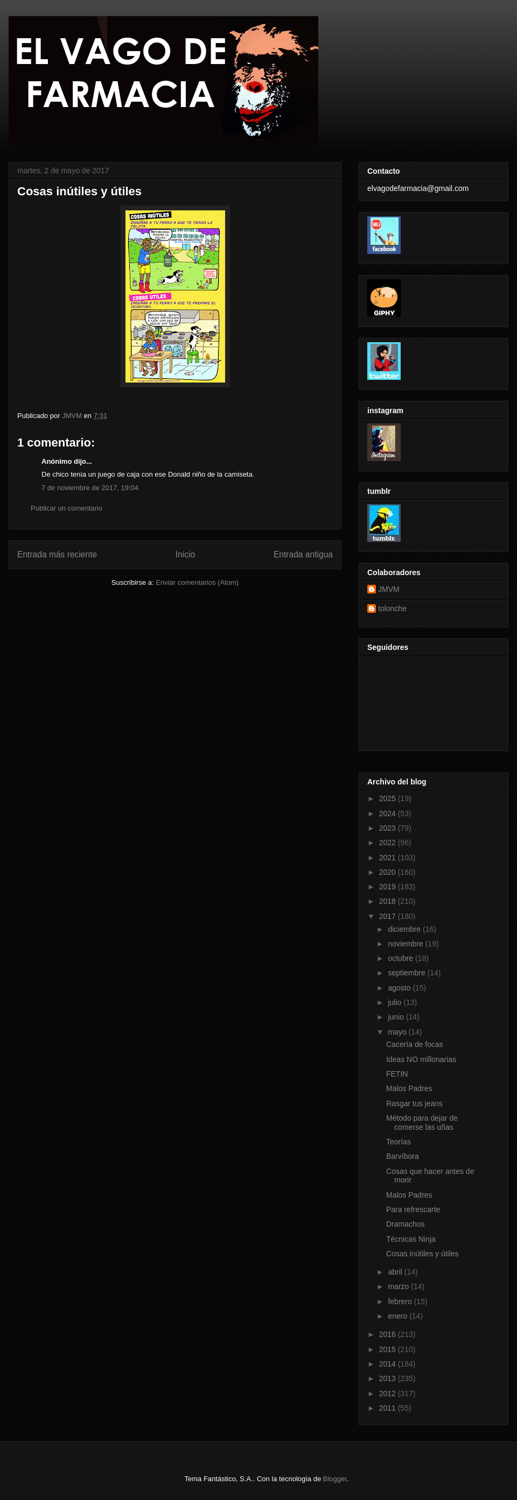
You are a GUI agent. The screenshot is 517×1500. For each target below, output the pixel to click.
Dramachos (405, 1224)
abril (396, 1272)
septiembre (407, 972)
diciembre (405, 929)
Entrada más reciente (57, 554)
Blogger (335, 1479)
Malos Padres (409, 1088)
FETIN (397, 1074)
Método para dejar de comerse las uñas (422, 1122)
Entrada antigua (303, 554)
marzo (399, 1286)
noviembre (406, 943)
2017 (388, 916)
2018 (388, 901)
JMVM (389, 589)
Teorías (398, 1141)
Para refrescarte (413, 1209)
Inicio (185, 554)
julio (395, 1002)
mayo (398, 1032)
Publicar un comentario (66, 508)
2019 (388, 886)
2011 (388, 1408)
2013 (388, 1378)
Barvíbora (402, 1156)
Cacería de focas (414, 1044)
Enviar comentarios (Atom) (197, 582)
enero (398, 1316)
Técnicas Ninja (411, 1239)
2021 (388, 857)
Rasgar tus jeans (414, 1103)
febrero (401, 1301)
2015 (388, 1349)
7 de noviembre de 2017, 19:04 (89, 488)
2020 (388, 872)
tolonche (392, 608)
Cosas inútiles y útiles (422, 1253)
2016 (388, 1334)
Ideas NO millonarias (421, 1059)
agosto (400, 988)
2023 (388, 828)
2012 (388, 1393)
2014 (388, 1364)
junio (397, 1017)
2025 (388, 798)
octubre (401, 958)
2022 (388, 842)
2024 (388, 813)
